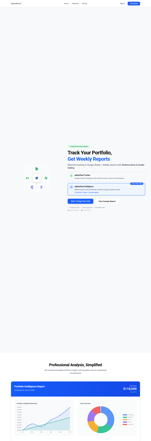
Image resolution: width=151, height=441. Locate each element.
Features (75, 4)
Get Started (134, 3)
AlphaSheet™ (16, 3)
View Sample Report (107, 202)
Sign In (122, 4)
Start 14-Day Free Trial (80, 202)
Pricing (84, 4)
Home (66, 4)
